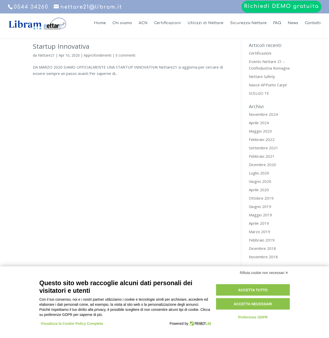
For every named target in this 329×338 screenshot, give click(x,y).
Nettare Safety (262, 76)
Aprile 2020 (259, 189)
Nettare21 (46, 55)
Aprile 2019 (259, 223)
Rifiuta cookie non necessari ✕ (264, 273)
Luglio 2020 (259, 172)
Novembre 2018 (263, 256)
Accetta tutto (253, 290)
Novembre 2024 (263, 114)
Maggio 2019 (260, 214)
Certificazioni (167, 23)
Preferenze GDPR (253, 317)
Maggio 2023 (260, 131)
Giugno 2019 (260, 206)
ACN (143, 23)
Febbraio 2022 (262, 139)
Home (100, 23)
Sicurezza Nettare (248, 23)
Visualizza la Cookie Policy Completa (72, 323)
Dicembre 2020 (262, 164)
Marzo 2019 (259, 231)
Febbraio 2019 (262, 240)
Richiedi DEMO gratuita (281, 6)
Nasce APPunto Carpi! (268, 84)
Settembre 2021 (263, 147)
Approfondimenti (97, 55)
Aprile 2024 (259, 122)
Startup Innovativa (61, 46)
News (293, 23)
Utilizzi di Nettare (205, 23)
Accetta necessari (253, 304)
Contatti (313, 23)
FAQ (277, 23)
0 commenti (125, 55)
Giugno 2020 (260, 181)
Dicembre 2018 (262, 248)
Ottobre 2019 (261, 198)
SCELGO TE (259, 93)
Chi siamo (122, 23)
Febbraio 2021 (262, 156)
